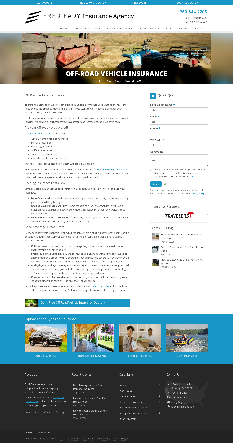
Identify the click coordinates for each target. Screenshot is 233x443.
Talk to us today (100, 286)
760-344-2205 (179, 392)
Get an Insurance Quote (140, 407)
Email (154, 116)
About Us (140, 385)
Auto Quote (45, 2)
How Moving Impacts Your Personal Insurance (180, 238)
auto (96, 169)
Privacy (74, 438)
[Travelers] (179, 214)
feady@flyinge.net (181, 402)
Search (63, 438)
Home (64, 28)
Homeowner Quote (93, 2)
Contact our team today (38, 133)
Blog (169, 28)
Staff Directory (140, 418)
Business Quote (187, 2)
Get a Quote (65, 303)
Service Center (140, 396)
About (183, 28)
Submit (156, 183)
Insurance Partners (165, 206)
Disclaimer (87, 438)
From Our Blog (161, 228)
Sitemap (60, 412)
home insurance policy (114, 169)
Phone (155, 128)
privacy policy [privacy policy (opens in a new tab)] (197, 193)
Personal (87, 28)
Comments (157, 151)
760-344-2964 (179, 397)
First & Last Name (162, 104)
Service (149, 28)
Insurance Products (140, 401)
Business (119, 28)
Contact (199, 28)
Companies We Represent (140, 413)
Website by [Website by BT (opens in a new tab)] (121, 438)
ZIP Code (157, 140)
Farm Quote (140, 2)
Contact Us (140, 390)
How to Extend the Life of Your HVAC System (180, 263)
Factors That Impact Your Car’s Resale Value (180, 250)
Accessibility (103, 438)
